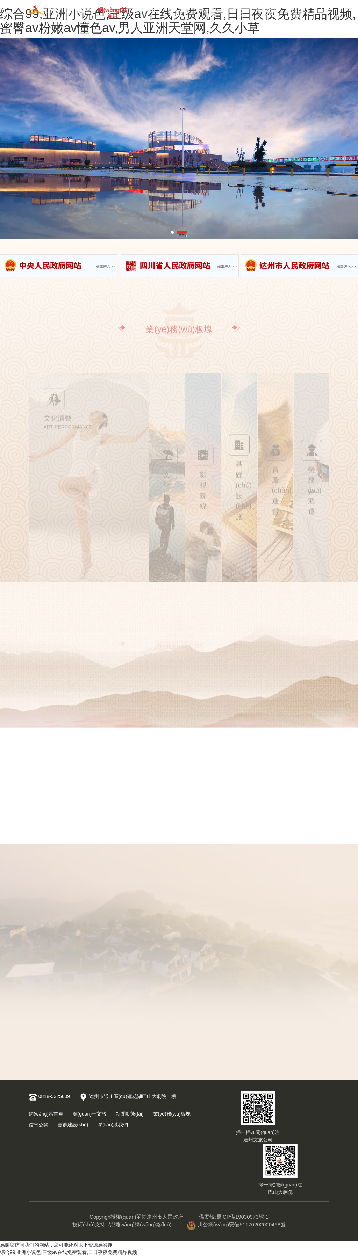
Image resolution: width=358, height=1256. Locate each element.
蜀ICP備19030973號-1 (242, 1217)
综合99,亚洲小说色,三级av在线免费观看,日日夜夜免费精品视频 (68, 1252)
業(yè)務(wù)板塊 (211, 11)
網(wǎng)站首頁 (112, 11)
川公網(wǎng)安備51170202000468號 (236, 1224)
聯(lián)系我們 (298, 11)
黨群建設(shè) (267, 11)
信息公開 (240, 11)
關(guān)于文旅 (146, 11)
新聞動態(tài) (178, 11)
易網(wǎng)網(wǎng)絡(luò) (140, 1224)
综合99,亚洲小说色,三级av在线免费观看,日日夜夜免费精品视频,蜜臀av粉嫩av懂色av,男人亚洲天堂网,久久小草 (178, 21)
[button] (172, 232)
